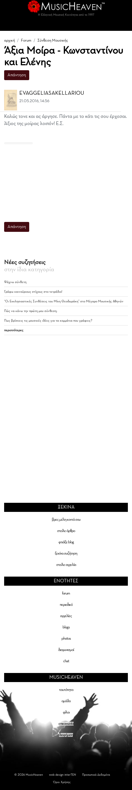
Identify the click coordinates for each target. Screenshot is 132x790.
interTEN (70, 774)
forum (66, 593)
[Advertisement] (64, 179)
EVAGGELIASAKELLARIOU (51, 93)
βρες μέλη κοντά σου (66, 520)
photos (66, 638)
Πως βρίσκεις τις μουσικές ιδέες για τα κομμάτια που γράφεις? (48, 320)
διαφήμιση (66, 735)
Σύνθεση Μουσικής (52, 40)
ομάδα (66, 701)
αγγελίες (66, 616)
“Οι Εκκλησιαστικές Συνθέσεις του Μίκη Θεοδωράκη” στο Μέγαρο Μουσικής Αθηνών (63, 301)
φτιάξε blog (66, 542)
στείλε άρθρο (66, 531)
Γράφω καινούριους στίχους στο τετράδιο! (33, 292)
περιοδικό (66, 605)
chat (66, 661)
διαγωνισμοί (66, 650)
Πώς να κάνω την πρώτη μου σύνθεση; (30, 311)
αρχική (9, 40)
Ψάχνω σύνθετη (15, 282)
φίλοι (66, 712)
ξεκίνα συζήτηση (66, 553)
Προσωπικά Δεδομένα (96, 774)
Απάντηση (16, 75)
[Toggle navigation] (66, 25)
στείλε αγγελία (66, 565)
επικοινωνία (66, 724)
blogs (66, 627)
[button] (124, 93)
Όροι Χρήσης (62, 782)
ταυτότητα (66, 690)
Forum (26, 40)
